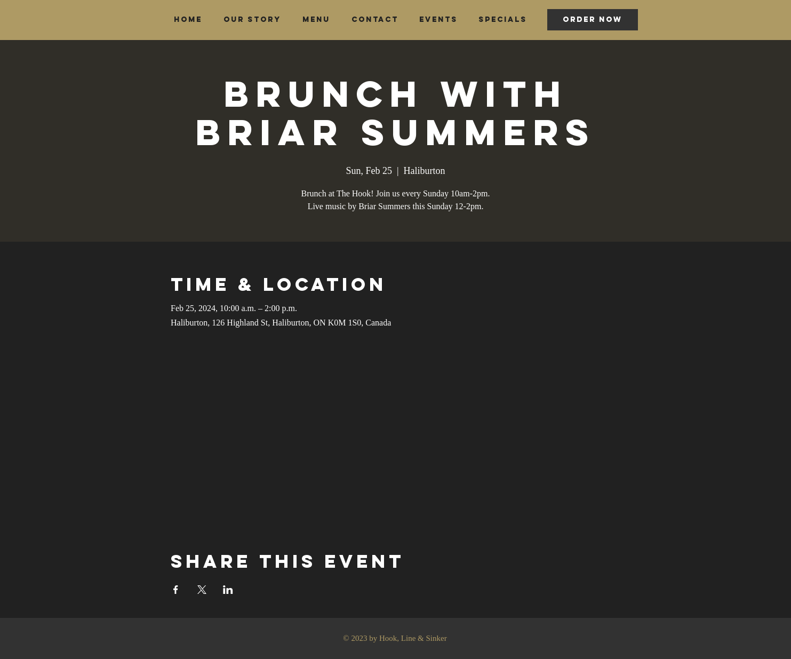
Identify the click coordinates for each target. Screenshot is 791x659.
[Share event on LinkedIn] (228, 589)
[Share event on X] (202, 589)
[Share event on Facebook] (176, 589)
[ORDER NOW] (592, 19)
